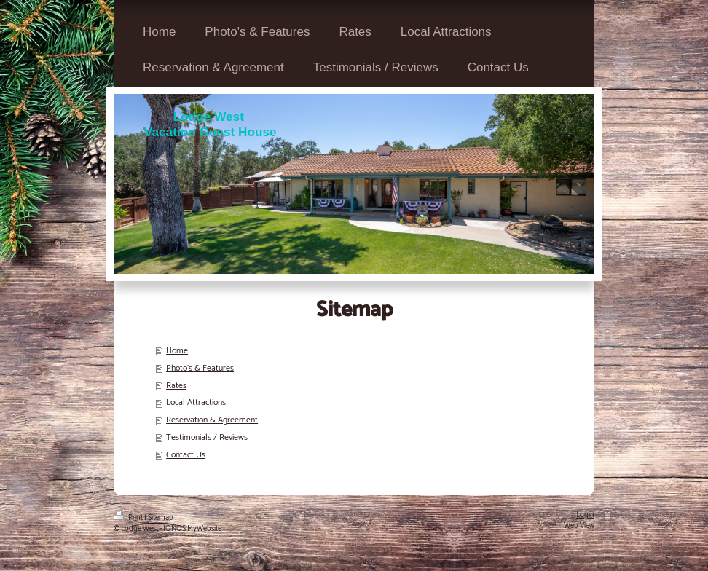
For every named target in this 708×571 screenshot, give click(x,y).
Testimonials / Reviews (207, 437)
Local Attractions (196, 402)
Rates (176, 386)
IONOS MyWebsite (192, 528)
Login (585, 514)
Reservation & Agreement (212, 420)
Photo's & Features (200, 368)
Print (129, 517)
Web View (579, 525)
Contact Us (185, 455)
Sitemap (160, 517)
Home (177, 351)
